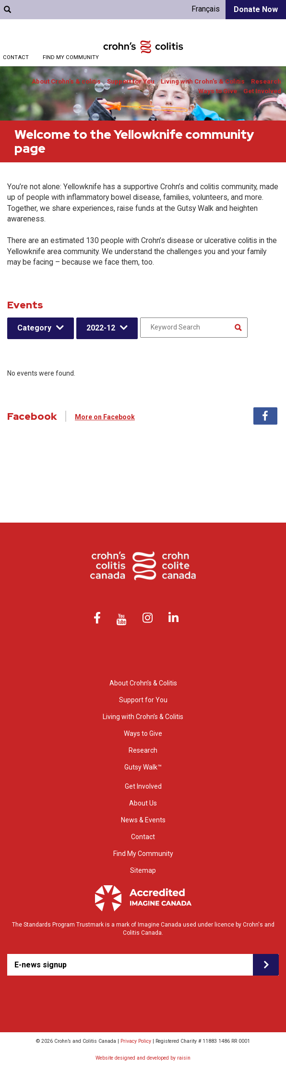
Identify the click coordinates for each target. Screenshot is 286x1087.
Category (34, 327)
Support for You (131, 81)
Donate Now (256, 9)
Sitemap (143, 870)
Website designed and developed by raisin (143, 1058)
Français (205, 8)
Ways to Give (217, 91)
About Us (143, 803)
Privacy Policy (135, 1041)
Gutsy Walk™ (143, 767)
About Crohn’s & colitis (66, 81)
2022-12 (100, 327)
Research (266, 81)
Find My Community (71, 57)
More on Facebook (105, 417)
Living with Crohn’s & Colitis (203, 81)
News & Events (143, 820)
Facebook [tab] (265, 416)
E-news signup (40, 964)
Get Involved (262, 91)
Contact (16, 57)
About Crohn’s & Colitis (143, 683)
